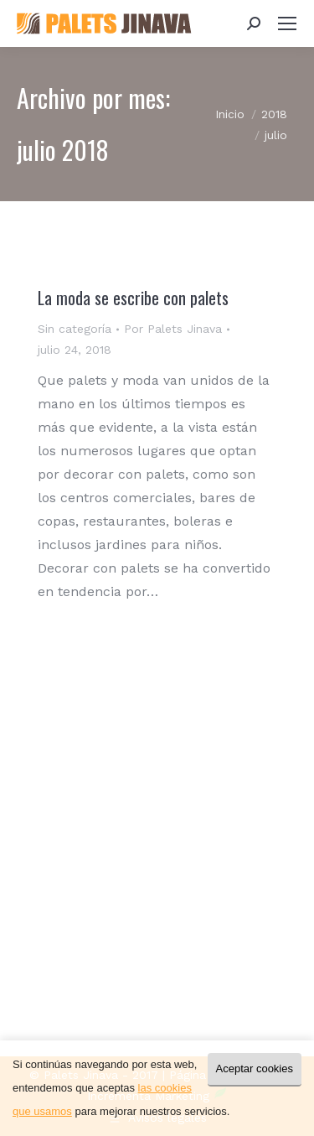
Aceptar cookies (255, 1068)
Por (173, 328)
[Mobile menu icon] (287, 23)
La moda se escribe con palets (133, 297)
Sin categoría (74, 328)
